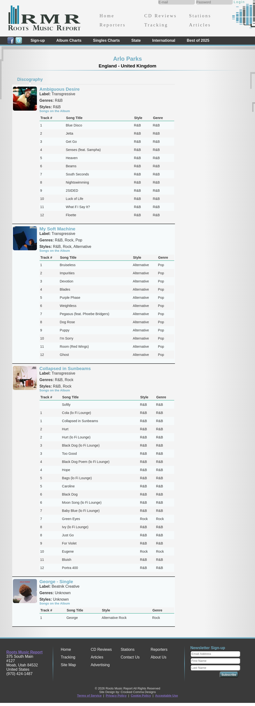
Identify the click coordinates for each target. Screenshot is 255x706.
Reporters (112, 24)
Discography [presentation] (30, 79)
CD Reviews (160, 15)
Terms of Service (89, 695)
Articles (200, 24)
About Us (158, 657)
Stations (200, 15)
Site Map (68, 665)
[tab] (30, 79)
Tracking (156, 24)
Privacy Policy (116, 695)
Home (106, 15)
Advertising (100, 665)
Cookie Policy (141, 695)
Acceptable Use (166, 695)
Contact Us (130, 657)
